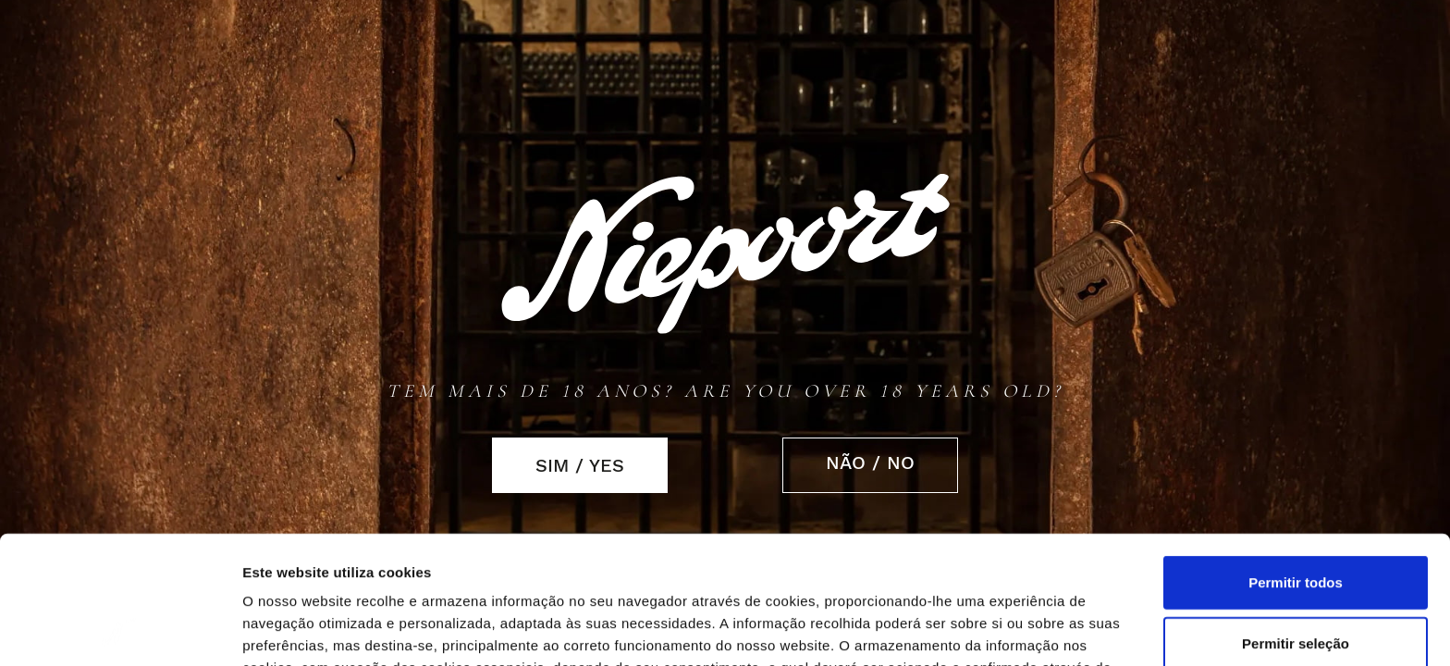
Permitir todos (1295, 462)
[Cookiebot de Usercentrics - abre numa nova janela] (120, 630)
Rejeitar (1295, 583)
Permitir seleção (1295, 523)
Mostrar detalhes (1024, 630)
